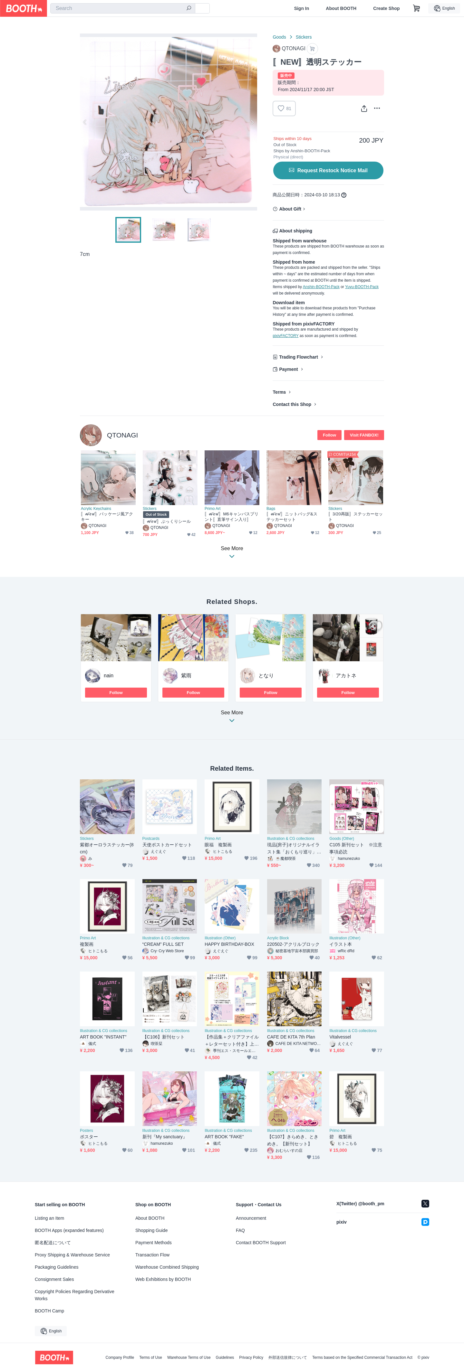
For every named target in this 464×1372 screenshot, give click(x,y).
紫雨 (186, 675)
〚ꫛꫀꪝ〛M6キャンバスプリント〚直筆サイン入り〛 (231, 517)
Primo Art (212, 509)
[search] (189, 8)
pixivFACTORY (285, 336)
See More (232, 718)
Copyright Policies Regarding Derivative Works (74, 1295)
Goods (279, 37)
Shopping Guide (151, 1230)
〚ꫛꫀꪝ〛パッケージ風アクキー (107, 517)
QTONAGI (122, 435)
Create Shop (386, 8)
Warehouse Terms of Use (189, 1357)
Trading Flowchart (298, 357)
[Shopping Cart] (416, 8)
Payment (288, 369)
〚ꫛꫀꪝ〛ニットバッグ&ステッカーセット (291, 517)
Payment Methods (153, 1242)
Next (252, 122)
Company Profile (119, 1357)
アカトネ (346, 675)
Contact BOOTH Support (261, 1242)
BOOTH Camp (49, 1310)
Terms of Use (150, 1357)
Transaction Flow (152, 1254)
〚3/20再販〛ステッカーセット (355, 517)
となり (266, 675)
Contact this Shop (292, 404)
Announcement (251, 1218)
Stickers (304, 37)
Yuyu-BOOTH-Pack (362, 287)
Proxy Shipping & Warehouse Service (72, 1254)
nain (108, 675)
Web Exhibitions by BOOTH (163, 1279)
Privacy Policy (251, 1357)
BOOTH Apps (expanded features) (69, 1230)
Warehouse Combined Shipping (167, 1267)
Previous (85, 122)
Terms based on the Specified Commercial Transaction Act (362, 1357)
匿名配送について (53, 1242)
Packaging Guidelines (56, 1267)
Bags (270, 509)
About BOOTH (341, 8)
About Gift (290, 208)
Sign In (301, 8)
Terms (279, 392)
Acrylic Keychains (96, 509)
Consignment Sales (54, 1279)
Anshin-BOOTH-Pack (321, 287)
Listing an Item (49, 1218)
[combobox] (122, 8)
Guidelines (225, 1357)
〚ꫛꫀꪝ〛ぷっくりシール (167, 521)
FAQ (240, 1230)
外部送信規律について (287, 1357)
